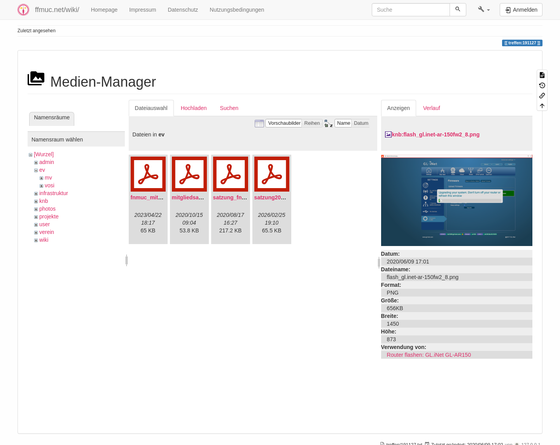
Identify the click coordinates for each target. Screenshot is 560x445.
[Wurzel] (44, 154)
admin (46, 162)
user (44, 224)
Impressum (142, 10)
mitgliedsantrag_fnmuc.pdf (207, 197)
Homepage (104, 10)
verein (46, 232)
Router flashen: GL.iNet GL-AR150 (429, 355)
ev (42, 170)
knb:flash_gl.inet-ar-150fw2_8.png (436, 134)
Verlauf (431, 108)
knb (43, 201)
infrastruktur (53, 193)
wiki (43, 240)
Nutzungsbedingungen (237, 10)
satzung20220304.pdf (281, 197)
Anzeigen (398, 108)
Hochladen (194, 108)
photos (47, 209)
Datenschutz (183, 10)
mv (48, 178)
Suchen (229, 108)
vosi (49, 185)
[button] (484, 9)
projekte (49, 216)
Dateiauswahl (151, 108)
